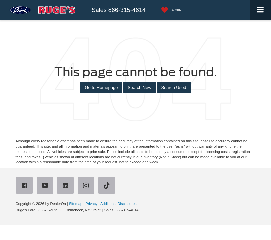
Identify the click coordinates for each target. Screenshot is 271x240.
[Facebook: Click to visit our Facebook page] (25, 186)
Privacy (91, 204)
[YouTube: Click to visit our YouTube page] (46, 186)
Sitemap (76, 204)
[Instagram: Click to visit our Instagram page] (87, 186)
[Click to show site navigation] (260, 10)
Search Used (173, 87)
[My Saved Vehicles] (169, 10)
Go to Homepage (101, 87)
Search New (139, 87)
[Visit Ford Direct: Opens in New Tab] (143, 210)
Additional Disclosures (118, 204)
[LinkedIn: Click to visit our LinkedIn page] (66, 186)
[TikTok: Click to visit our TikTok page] (108, 186)
